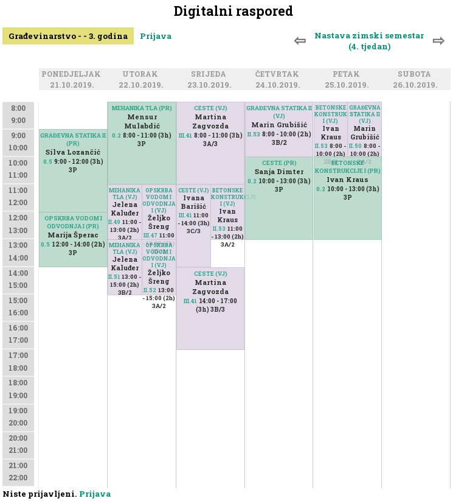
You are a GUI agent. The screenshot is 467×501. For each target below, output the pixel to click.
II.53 (219, 228)
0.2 (116, 135)
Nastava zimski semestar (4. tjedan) (369, 41)
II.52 (150, 290)
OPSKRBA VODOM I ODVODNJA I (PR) (73, 222)
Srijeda (210, 75)
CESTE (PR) (279, 163)
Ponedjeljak (73, 75)
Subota (416, 75)
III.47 (150, 235)
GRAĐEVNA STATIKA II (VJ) (279, 112)
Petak (348, 75)
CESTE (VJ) (193, 190)
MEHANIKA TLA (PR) (142, 108)
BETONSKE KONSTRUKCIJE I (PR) (348, 167)
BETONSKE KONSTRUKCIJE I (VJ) (227, 197)
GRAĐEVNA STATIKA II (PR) (73, 139)
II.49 (114, 222)
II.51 (114, 276)
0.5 (47, 162)
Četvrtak (279, 75)
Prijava (155, 35)
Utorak (142, 75)
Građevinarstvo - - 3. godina (68, 35)
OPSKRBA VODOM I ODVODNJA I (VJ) (159, 200)
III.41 (185, 215)
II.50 (355, 145)
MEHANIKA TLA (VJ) (124, 193)
